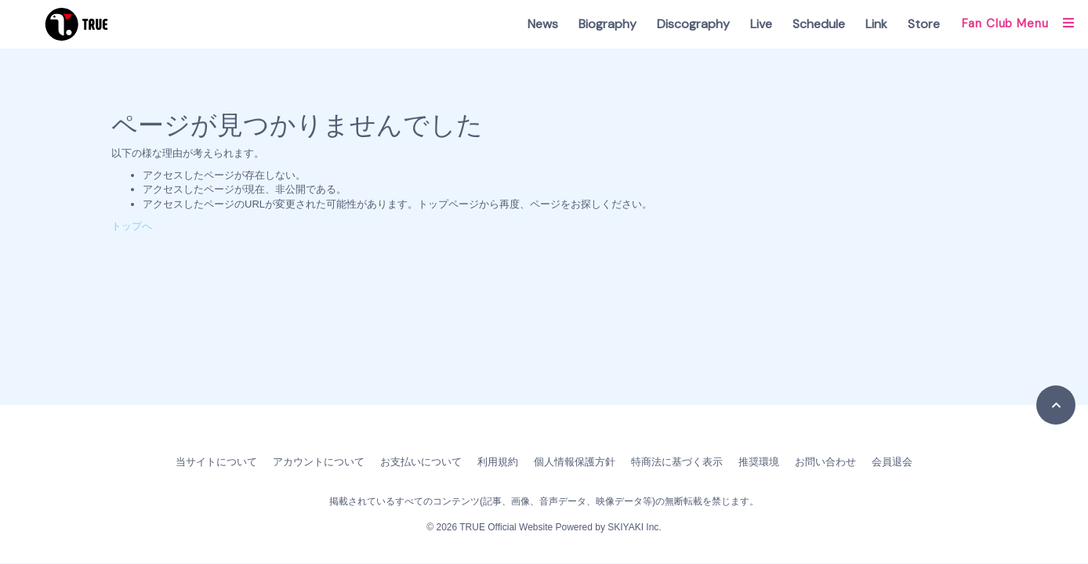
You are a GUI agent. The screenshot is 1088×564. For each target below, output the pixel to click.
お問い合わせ (825, 462)
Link (876, 24)
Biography (607, 24)
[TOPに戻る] (1055, 405)
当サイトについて (216, 462)
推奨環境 (758, 462)
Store (924, 24)
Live (761, 24)
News (543, 24)
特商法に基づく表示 (677, 462)
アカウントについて (318, 462)
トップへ (131, 226)
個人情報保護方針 (574, 462)
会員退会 (892, 462)
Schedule (818, 24)
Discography (693, 24)
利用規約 (497, 462)
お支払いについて (421, 462)
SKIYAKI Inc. (634, 527)
